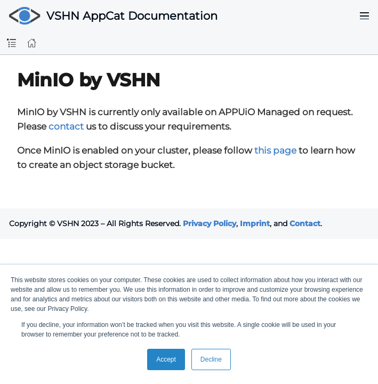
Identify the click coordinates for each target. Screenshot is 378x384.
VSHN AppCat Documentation (132, 15)
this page (275, 150)
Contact (304, 223)
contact (66, 126)
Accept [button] (166, 359)
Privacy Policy (209, 223)
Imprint (255, 223)
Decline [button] (211, 359)
